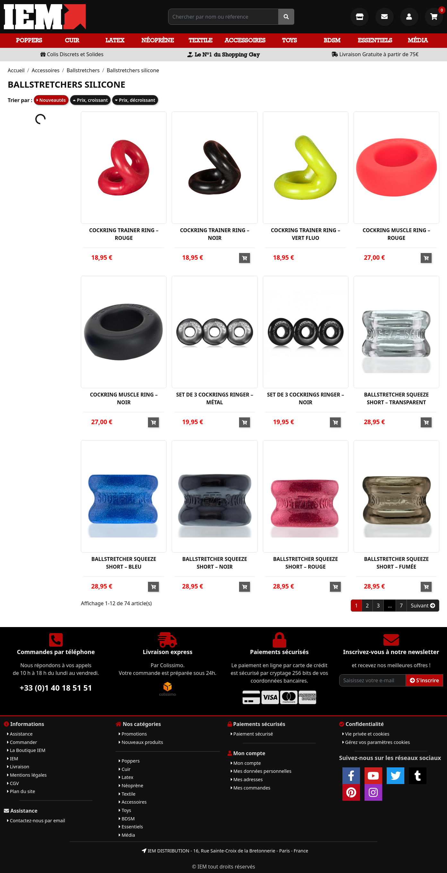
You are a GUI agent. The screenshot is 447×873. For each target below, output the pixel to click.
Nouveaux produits (141, 742)
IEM (12, 758)
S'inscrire (424, 680)
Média (418, 40)
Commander (22, 742)
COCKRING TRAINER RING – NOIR (214, 234)
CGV (13, 783)
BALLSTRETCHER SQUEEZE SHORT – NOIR (214, 562)
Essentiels (375, 40)
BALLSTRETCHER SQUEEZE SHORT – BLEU (123, 562)
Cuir (72, 40)
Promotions (133, 734)
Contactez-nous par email (36, 820)
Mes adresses (247, 779)
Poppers (29, 40)
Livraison (18, 767)
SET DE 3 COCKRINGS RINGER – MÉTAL (214, 398)
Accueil (16, 70)
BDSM (332, 40)
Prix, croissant (90, 100)
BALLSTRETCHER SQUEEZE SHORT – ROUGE (305, 562)
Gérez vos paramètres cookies (376, 742)
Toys (289, 40)
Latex (115, 40)
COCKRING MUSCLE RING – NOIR (124, 398)
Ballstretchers (82, 70)
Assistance (20, 734)
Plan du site (21, 791)
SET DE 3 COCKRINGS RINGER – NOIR (305, 398)
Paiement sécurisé (252, 734)
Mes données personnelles (261, 771)
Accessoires (245, 40)
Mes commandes (251, 788)
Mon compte (246, 763)
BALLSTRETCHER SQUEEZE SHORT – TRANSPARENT (396, 398)
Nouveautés (51, 100)
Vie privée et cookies (366, 734)
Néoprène (158, 40)
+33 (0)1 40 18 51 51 (56, 687)
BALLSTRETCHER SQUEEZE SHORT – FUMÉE (396, 562)
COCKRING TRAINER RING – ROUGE (124, 234)
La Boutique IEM (26, 750)
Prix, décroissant (135, 100)
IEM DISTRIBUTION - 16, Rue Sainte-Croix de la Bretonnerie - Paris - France (225, 851)
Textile (200, 40)
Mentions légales (27, 775)
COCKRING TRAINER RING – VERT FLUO (305, 234)
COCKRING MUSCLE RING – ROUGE (396, 234)
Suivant (423, 605)
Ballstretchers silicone (133, 70)
